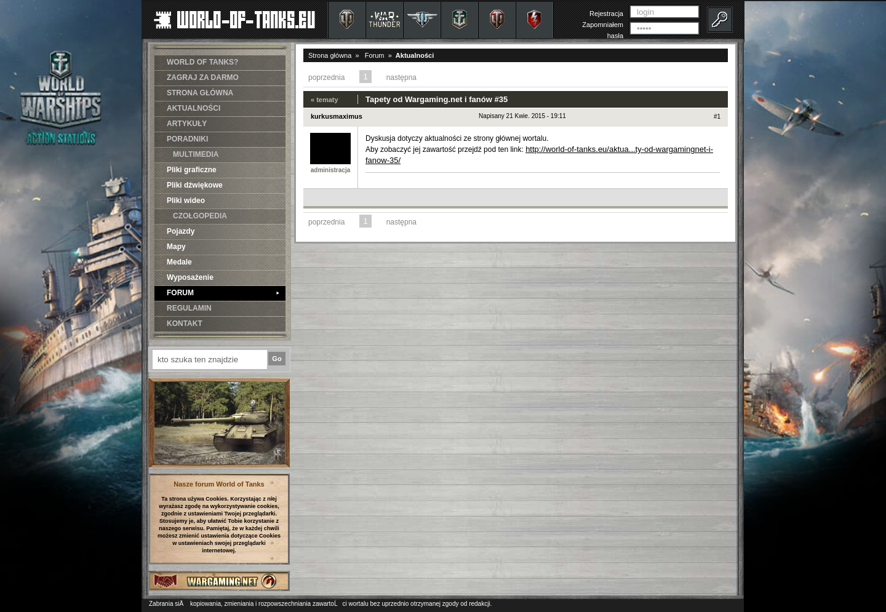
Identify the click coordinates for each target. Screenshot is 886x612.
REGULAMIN (189, 308)
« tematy (324, 99)
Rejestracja (606, 13)
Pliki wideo (186, 200)
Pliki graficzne (192, 169)
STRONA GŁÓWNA (200, 93)
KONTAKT (184, 323)
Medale (179, 262)
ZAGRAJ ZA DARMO (203, 77)
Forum (375, 55)
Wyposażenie (190, 277)
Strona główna (329, 55)
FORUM (223, 292)
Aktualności (415, 55)
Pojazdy (180, 231)
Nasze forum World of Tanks (219, 484)
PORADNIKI (187, 139)
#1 (717, 116)
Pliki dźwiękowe (195, 185)
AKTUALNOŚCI (193, 108)
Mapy (176, 246)
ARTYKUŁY (187, 123)
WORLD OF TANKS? (202, 62)
